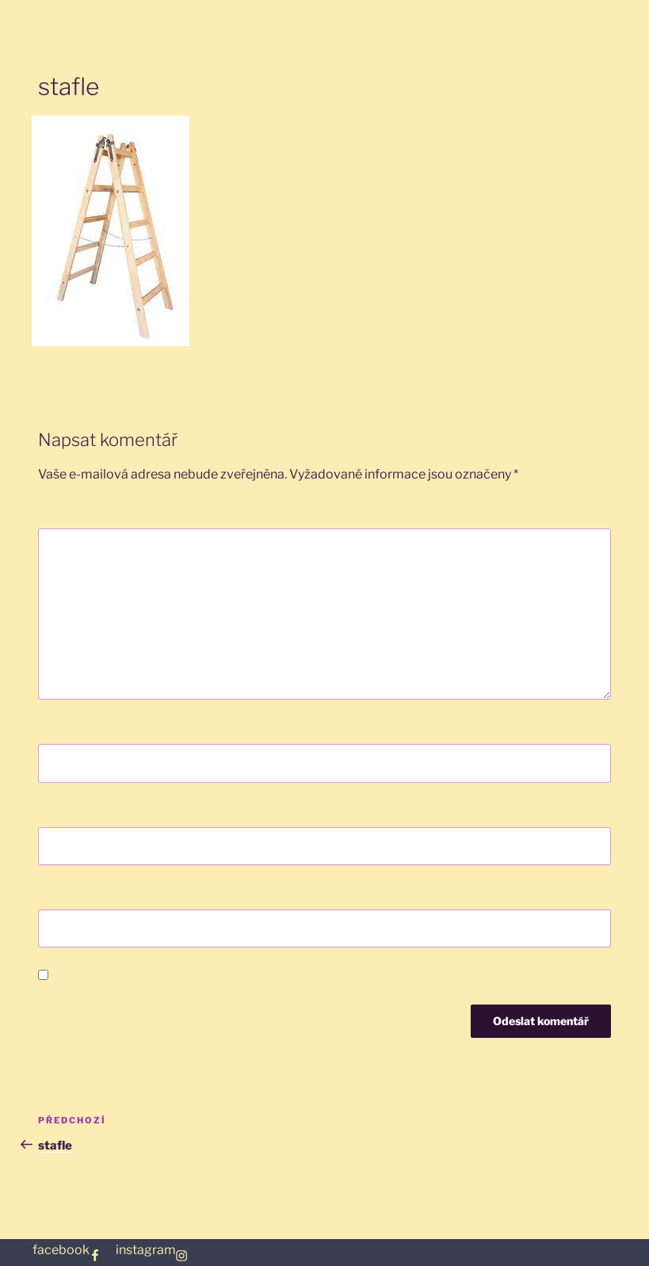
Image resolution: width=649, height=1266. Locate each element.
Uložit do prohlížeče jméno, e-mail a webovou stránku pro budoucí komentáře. (286, 975)
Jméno (62, 727)
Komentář (73, 512)
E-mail (62, 810)
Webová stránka (88, 893)
